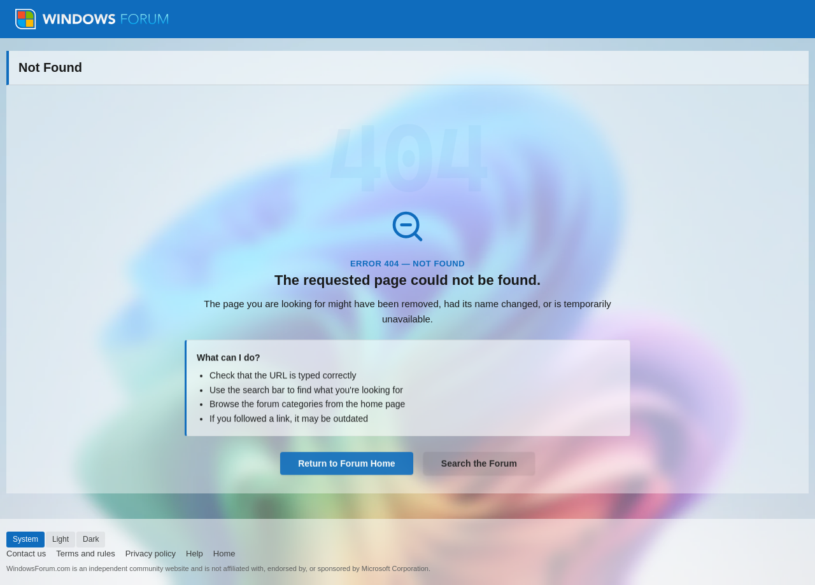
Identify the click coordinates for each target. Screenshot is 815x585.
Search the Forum (479, 465)
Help (194, 553)
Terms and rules (85, 553)
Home (224, 553)
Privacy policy (150, 553)
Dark (91, 539)
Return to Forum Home (346, 465)
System (25, 539)
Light (60, 539)
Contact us (26, 553)
